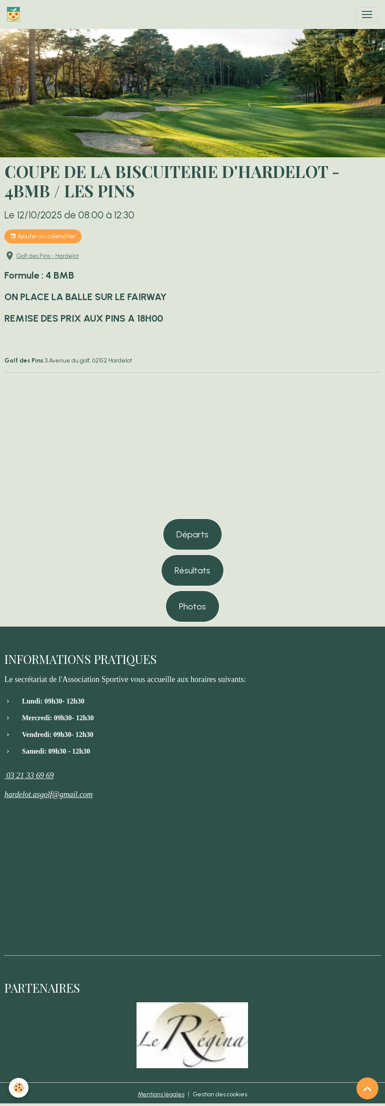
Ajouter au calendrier (43, 236)
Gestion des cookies (220, 1094)
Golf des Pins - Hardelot (47, 255)
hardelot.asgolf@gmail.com (48, 794)
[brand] (15, 14)
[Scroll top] (367, 1088)
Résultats (192, 570)
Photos (192, 606)
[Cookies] (19, 1088)
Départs (192, 534)
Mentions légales (161, 1094)
